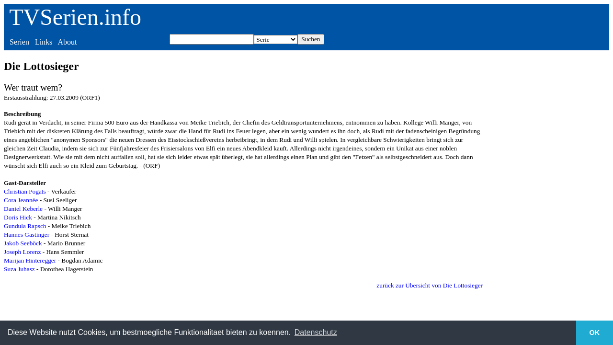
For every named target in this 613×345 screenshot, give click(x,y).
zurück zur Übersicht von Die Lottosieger (429, 285)
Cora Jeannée (21, 200)
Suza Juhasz (19, 269)
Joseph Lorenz (22, 251)
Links (43, 42)
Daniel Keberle (23, 208)
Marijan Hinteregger (30, 260)
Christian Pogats (25, 191)
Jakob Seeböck (23, 243)
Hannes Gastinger (26, 234)
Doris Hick (18, 217)
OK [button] (595, 332)
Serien (19, 42)
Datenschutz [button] (316, 332)
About (67, 42)
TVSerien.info (75, 17)
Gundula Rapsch (25, 226)
